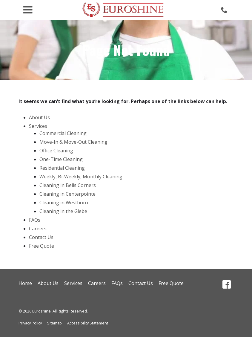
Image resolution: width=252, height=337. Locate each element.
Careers (38, 228)
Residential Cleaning (62, 168)
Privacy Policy (30, 323)
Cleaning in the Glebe (63, 211)
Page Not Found (126, 49)
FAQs (34, 220)
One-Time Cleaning (61, 159)
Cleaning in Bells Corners (67, 185)
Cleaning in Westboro (63, 202)
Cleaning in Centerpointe (67, 194)
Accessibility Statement (87, 323)
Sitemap (54, 323)
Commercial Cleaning (63, 133)
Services (38, 126)
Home (25, 283)
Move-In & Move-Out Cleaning (73, 142)
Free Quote (41, 246)
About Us (39, 117)
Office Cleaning (56, 150)
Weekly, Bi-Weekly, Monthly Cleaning (80, 176)
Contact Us (41, 237)
